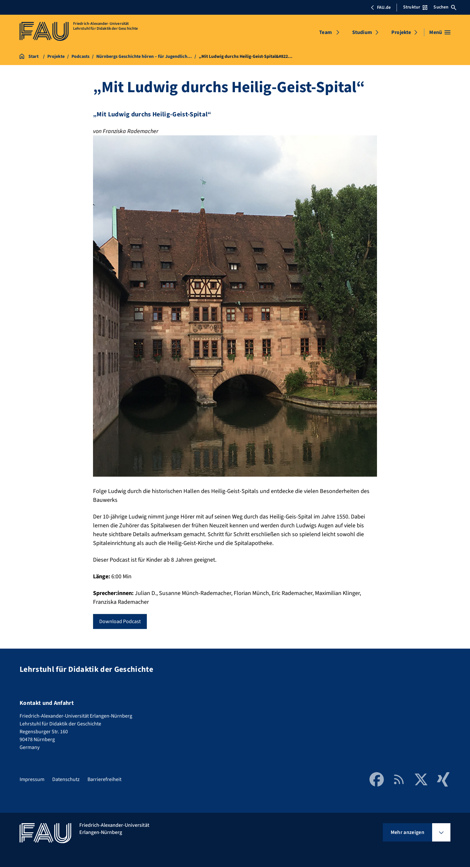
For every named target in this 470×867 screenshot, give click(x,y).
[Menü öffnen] (439, 32)
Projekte (401, 32)
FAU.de (380, 7)
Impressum (32, 779)
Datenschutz (66, 779)
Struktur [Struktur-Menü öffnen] (415, 7)
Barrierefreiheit (104, 779)
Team (325, 32)
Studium (362, 32)
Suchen (444, 7)
